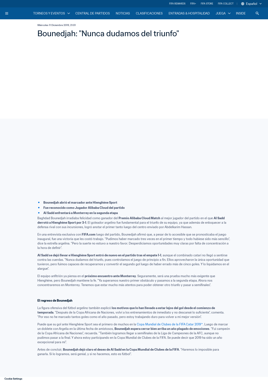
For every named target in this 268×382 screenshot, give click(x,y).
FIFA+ (193, 3)
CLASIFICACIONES (149, 13)
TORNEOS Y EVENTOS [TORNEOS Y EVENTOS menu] (52, 13)
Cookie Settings (13, 378)
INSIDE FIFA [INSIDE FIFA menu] (247, 13)
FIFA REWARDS (177, 3)
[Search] (257, 13)
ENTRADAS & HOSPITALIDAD (189, 13)
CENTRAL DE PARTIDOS (92, 13)
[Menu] (6, 13)
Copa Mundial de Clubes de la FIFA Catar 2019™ (170, 324)
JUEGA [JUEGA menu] (224, 13)
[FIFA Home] (19, 13)
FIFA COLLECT (226, 3)
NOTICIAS (123, 13)
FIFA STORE (207, 3)
